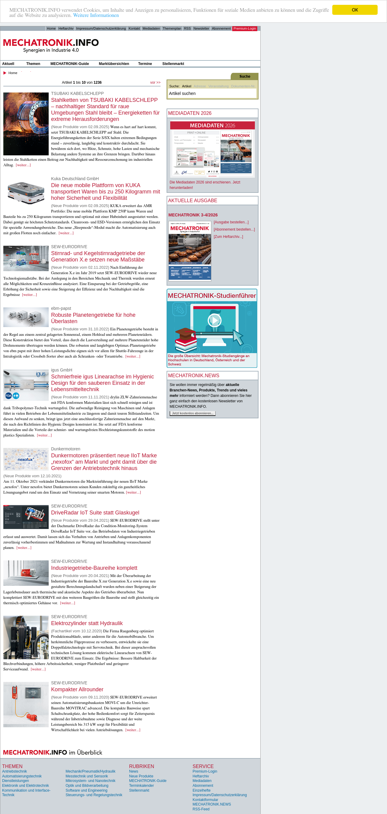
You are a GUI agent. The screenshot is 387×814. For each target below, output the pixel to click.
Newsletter (201, 28)
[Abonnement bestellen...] (234, 229)
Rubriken (141, 766)
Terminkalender (141, 785)
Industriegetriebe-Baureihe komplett (94, 568)
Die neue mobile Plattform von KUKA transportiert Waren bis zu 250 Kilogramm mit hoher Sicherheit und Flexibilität (105, 191)
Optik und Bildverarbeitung (87, 785)
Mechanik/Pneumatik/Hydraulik (90, 771)
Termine (145, 64)
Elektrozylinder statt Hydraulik (87, 623)
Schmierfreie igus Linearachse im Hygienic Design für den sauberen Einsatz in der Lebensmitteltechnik (102, 383)
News (133, 771)
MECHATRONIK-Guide (69, 64)
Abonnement (221, 28)
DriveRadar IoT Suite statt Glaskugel (95, 513)
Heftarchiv (65, 28)
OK (355, 10)
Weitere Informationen (96, 15)
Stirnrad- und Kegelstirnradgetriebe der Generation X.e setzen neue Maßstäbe (98, 256)
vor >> (155, 82)
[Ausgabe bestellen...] (231, 222)
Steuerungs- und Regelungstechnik (94, 795)
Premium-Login (244, 28)
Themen (33, 64)
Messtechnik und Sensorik (87, 776)
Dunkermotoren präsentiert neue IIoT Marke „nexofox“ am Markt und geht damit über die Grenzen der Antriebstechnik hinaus (104, 461)
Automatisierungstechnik (22, 776)
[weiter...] (23, 165)
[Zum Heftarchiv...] (228, 237)
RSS (187, 28)
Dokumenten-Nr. (243, 86)
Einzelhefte (201, 790)
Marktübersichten (114, 64)
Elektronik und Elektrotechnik (25, 785)
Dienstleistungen (15, 781)
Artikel (186, 86)
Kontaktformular (205, 800)
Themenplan (172, 28)
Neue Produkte (141, 776)
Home (51, 28)
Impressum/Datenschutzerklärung (101, 28)
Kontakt (134, 28)
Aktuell (8, 64)
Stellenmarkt (173, 64)
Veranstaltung (218, 86)
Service (203, 766)
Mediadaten (151, 28)
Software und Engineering (86, 790)
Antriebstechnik (14, 771)
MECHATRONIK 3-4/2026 (193, 214)
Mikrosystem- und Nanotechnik (90, 781)
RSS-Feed (201, 809)
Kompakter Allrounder (77, 689)
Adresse (200, 86)
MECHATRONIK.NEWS (212, 804)
